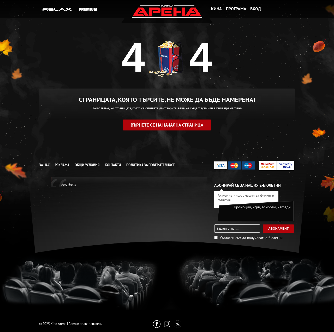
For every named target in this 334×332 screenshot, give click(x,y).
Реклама (62, 165)
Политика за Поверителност (150, 165)
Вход (255, 8)
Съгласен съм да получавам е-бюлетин (251, 237)
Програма (236, 8)
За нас (44, 165)
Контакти (113, 165)
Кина (216, 8)
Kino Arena (68, 184)
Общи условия (87, 165)
